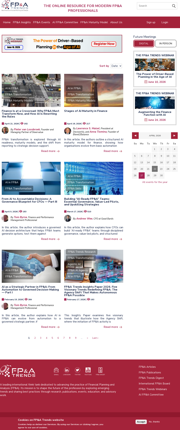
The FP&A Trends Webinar (155, 55)
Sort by (104, 66)
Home (7, 22)
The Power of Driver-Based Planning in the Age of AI (154, 75)
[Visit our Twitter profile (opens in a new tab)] (77, 372)
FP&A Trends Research (82, 252)
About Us (116, 22)
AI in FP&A (11, 88)
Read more (48, 151)
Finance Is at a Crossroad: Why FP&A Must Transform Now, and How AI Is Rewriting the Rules (30, 114)
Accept (141, 422)
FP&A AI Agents (78, 270)
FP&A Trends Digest (151, 378)
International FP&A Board (154, 383)
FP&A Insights (22, 22)
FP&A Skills (74, 188)
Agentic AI (74, 264)
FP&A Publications (150, 372)
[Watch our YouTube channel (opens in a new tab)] (88, 372)
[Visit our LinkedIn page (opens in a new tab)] (66, 372)
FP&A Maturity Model (94, 22)
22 (155, 169)
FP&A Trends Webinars (153, 389)
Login (164, 22)
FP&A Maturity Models (19, 100)
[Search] (157, 5)
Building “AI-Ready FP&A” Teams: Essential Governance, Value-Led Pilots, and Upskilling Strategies (91, 201)
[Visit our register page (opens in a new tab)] (56, 372)
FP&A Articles (147, 367)
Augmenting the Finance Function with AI (154, 113)
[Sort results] (116, 66)
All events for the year (155, 182)
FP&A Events (41, 22)
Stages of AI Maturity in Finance (85, 111)
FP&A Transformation (18, 94)
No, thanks (154, 422)
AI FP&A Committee (65, 22)
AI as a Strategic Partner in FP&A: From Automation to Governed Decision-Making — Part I (30, 289)
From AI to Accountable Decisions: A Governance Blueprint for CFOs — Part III (29, 200)
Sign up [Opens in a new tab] (151, 22)
